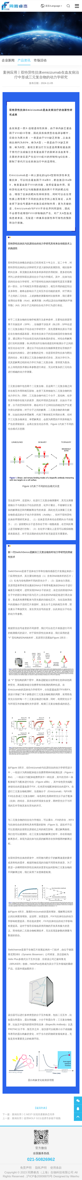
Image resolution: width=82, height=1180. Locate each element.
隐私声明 (41, 1167)
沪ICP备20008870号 (39, 1176)
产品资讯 (24, 60)
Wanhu (74, 1176)
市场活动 (40, 60)
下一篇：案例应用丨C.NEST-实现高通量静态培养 (28, 1114)
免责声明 (26, 1167)
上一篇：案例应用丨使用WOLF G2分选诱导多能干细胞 (32, 1118)
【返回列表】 (41, 1108)
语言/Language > (51, 6)
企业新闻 (8, 60)
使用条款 (56, 1167)
